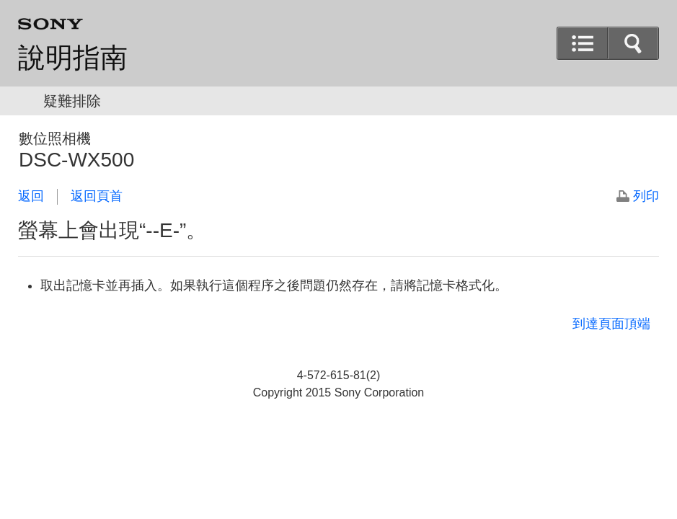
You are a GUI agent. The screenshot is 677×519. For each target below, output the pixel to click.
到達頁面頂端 (611, 323)
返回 (31, 196)
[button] (633, 43)
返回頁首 (97, 196)
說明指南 (73, 57)
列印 (646, 196)
